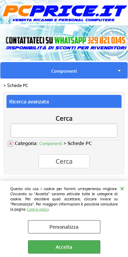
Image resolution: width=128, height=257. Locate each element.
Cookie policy (37, 209)
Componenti (64, 71)
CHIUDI (122, 187)
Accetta (64, 247)
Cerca (64, 118)
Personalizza (64, 227)
